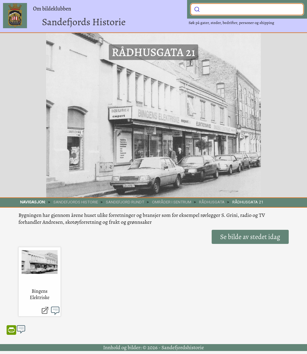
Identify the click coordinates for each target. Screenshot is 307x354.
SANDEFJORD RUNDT (125, 202)
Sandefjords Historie (84, 21)
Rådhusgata (212, 202)
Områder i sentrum (171, 202)
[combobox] (247, 9)
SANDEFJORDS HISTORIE (75, 202)
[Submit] (197, 9)
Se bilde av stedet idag (250, 237)
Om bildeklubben (52, 8)
